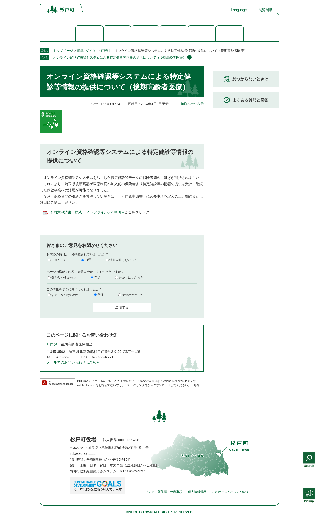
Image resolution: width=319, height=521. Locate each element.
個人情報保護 (197, 492)
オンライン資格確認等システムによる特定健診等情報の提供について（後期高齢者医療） (119, 57)
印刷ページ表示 (192, 104)
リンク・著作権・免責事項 (163, 492)
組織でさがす (87, 50)
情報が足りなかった (123, 260)
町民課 (106, 50)
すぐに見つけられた (65, 295)
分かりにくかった (131, 277)
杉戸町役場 (83, 439)
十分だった (59, 260)
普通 (88, 260)
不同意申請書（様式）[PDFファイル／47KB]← (87, 212)
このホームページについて (230, 492)
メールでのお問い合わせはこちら (73, 362)
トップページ (63, 50)
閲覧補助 (266, 10)
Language (239, 10)
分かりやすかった (63, 277)
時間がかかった (133, 295)
